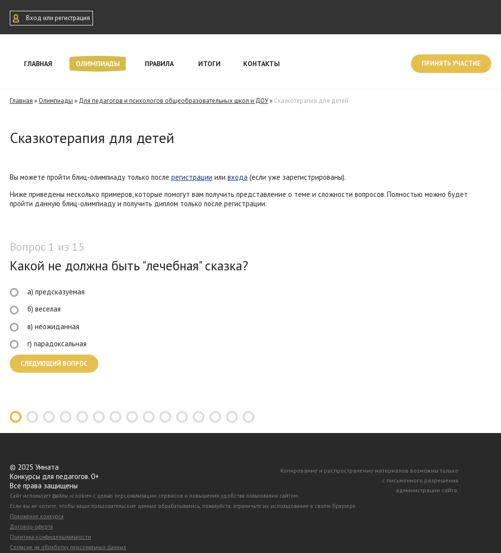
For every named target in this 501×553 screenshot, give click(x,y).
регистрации (191, 177)
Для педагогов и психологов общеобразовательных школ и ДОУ (173, 100)
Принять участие (451, 63)
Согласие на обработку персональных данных (68, 547)
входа (238, 177)
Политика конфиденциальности (50, 536)
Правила (159, 63)
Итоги (209, 63)
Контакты (261, 63)
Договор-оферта (31, 526)
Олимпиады (98, 63)
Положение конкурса (37, 516)
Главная (38, 63)
